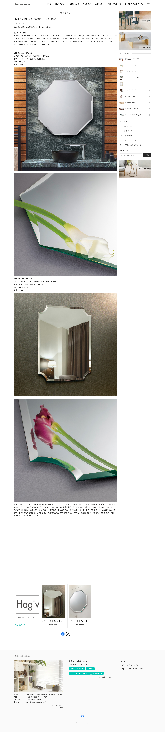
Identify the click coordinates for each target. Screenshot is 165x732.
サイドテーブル (130, 71)
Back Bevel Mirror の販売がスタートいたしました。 (37, 19)
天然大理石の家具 (131, 109)
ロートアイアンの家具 (133, 115)
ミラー (127, 84)
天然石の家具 (130, 102)
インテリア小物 (130, 90)
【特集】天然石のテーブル (134, 4)
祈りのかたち (130, 96)
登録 (147, 155)
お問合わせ (98, 4)
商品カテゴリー (60, 4)
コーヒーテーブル (131, 65)
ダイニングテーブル (132, 59)
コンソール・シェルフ (133, 78)
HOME (49, 4)
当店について (74, 4)
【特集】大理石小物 (113, 4)
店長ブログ (87, 4)
